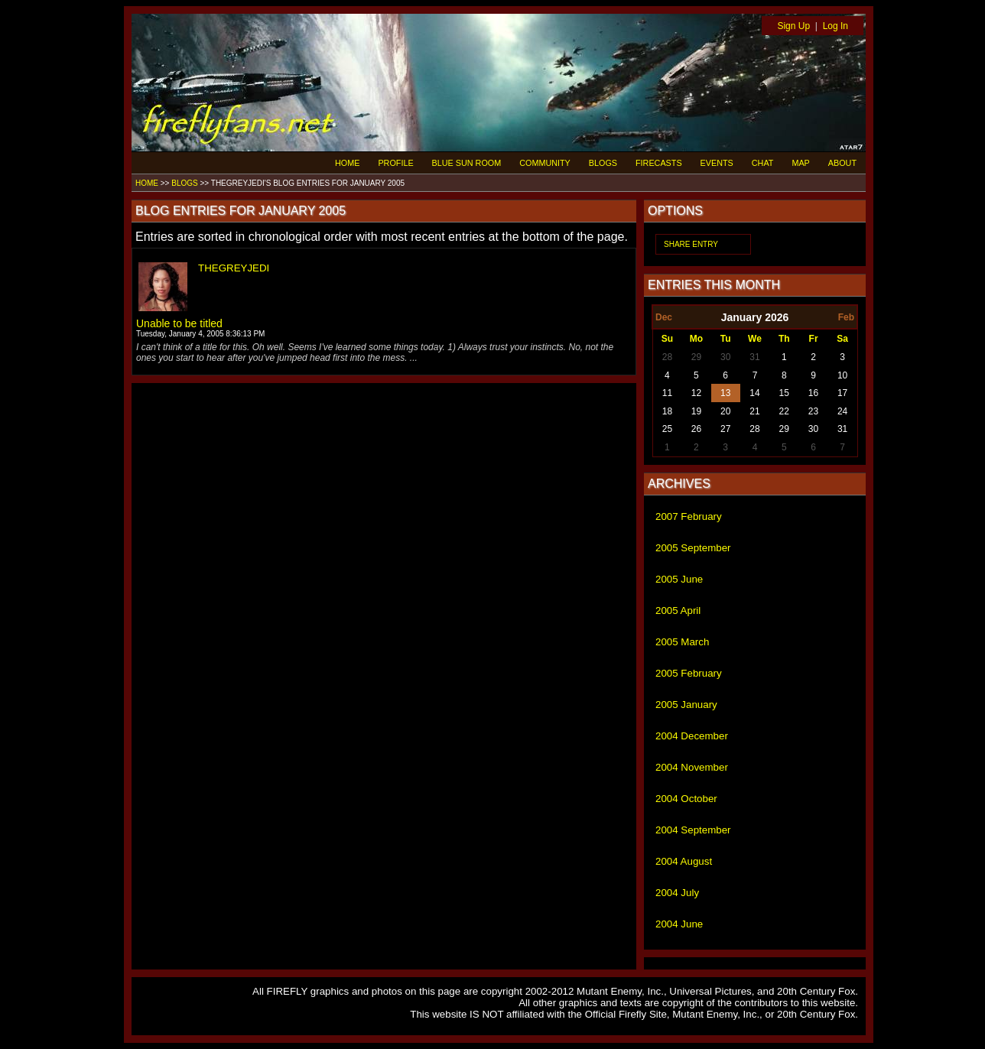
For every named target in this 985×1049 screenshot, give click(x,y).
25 (667, 429)
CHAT (763, 162)
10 (842, 375)
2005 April (678, 610)
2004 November (691, 767)
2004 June (679, 924)
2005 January (686, 704)
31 (754, 357)
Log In (835, 26)
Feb (846, 317)
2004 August (683, 861)
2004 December (691, 736)
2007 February (688, 516)
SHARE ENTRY (691, 244)
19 (696, 411)
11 (667, 393)
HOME (347, 162)
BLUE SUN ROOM (467, 162)
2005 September (693, 548)
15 (784, 393)
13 (725, 393)
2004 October (686, 798)
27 (725, 429)
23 (813, 411)
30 (725, 357)
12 (696, 393)
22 (784, 411)
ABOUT (842, 162)
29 (696, 357)
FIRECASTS (659, 162)
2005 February (688, 673)
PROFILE (395, 162)
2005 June (679, 579)
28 (667, 357)
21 (754, 411)
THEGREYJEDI (233, 268)
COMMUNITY (545, 162)
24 (842, 411)
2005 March (682, 642)
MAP (800, 162)
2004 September (693, 830)
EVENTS (717, 162)
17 (842, 393)
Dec (663, 317)
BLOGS (603, 162)
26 (696, 429)
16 (813, 393)
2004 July (677, 892)
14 (754, 393)
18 (667, 411)
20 (725, 411)
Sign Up (793, 26)
